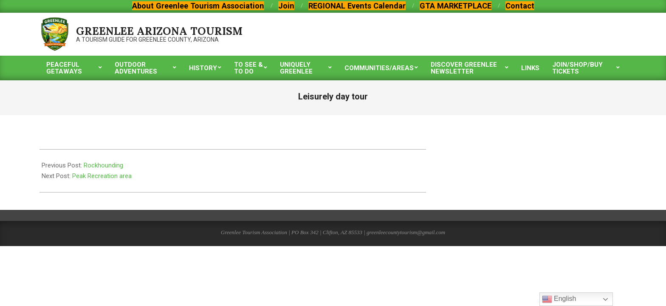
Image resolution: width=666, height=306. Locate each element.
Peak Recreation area (102, 176)
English (559, 299)
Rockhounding (103, 165)
